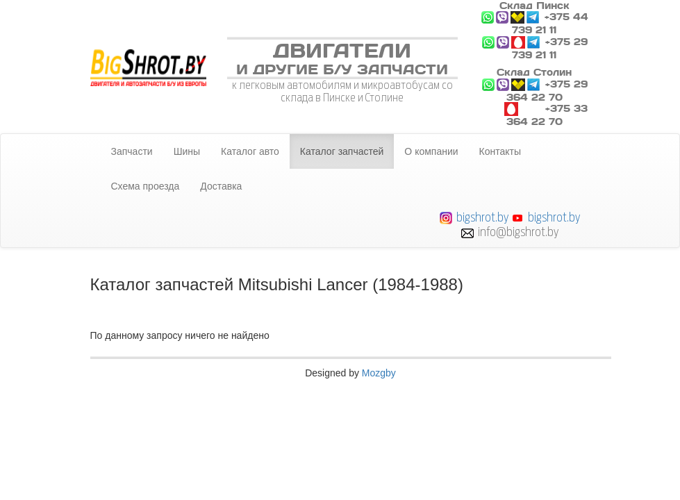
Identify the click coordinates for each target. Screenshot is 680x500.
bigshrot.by (482, 217)
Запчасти (132, 151)
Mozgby (379, 372)
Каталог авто (250, 151)
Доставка (221, 186)
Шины (187, 151)
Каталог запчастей (342, 151)
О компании (431, 151)
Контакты (500, 151)
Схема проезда (145, 186)
